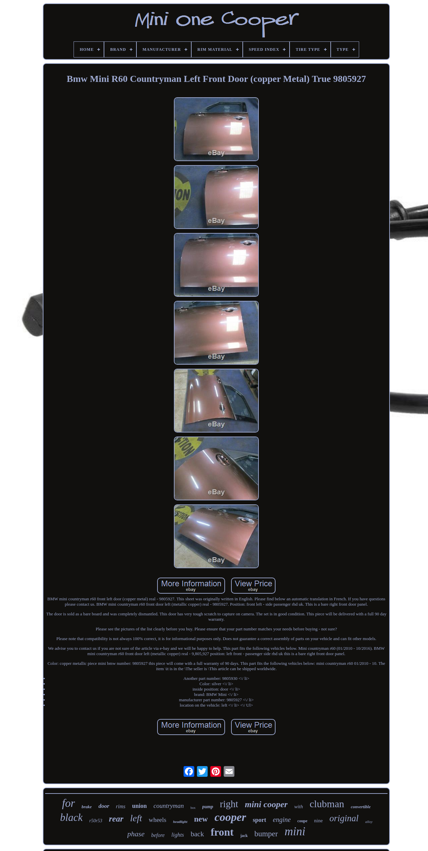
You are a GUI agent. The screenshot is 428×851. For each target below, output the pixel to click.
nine (318, 820)
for (68, 803)
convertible (360, 806)
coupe (302, 821)
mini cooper (266, 804)
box (193, 808)
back (197, 834)
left (136, 818)
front (222, 832)
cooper (230, 817)
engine (282, 819)
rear (116, 818)
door (103, 806)
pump (207, 806)
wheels (158, 819)
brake (87, 806)
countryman (168, 805)
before (158, 835)
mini (295, 831)
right (229, 804)
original (343, 818)
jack (244, 835)
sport (259, 820)
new (201, 819)
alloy (368, 822)
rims (120, 806)
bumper (266, 834)
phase (135, 834)
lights (177, 835)
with (298, 806)
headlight (180, 822)
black (71, 817)
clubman (327, 803)
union (139, 806)
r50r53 (95, 820)
